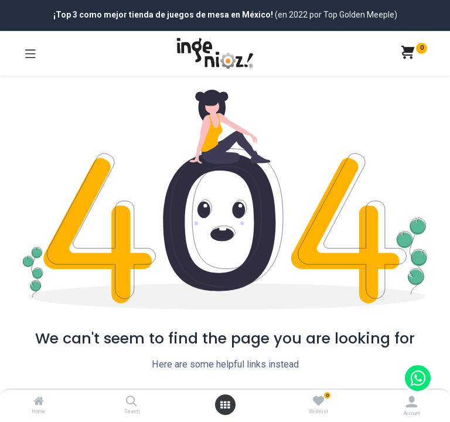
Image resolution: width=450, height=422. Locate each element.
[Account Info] (411, 402)
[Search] (131, 402)
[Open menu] (225, 405)
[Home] (38, 402)
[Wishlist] (318, 401)
